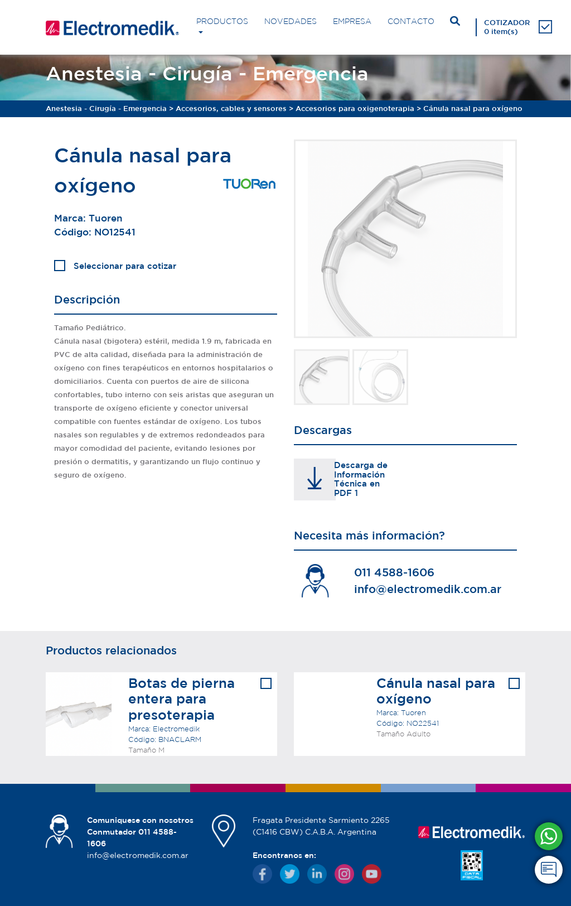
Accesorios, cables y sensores (231, 108)
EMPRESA (352, 21)
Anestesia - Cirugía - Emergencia (106, 108)
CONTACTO (411, 21)
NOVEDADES (290, 21)
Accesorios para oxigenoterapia (355, 108)
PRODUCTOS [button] (222, 21)
